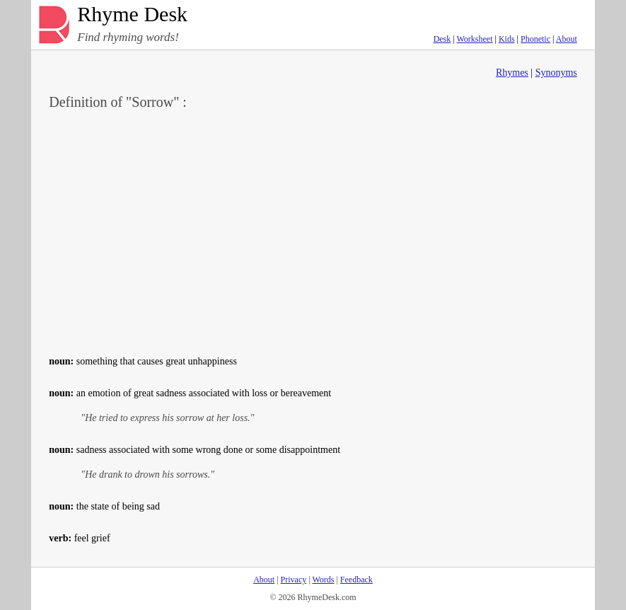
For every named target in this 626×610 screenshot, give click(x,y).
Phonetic (535, 39)
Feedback (356, 580)
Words (323, 580)
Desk (442, 39)
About (566, 39)
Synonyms (556, 72)
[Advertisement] (313, 231)
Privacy (294, 580)
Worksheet (474, 39)
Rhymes (512, 72)
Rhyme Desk (132, 14)
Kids (507, 39)
